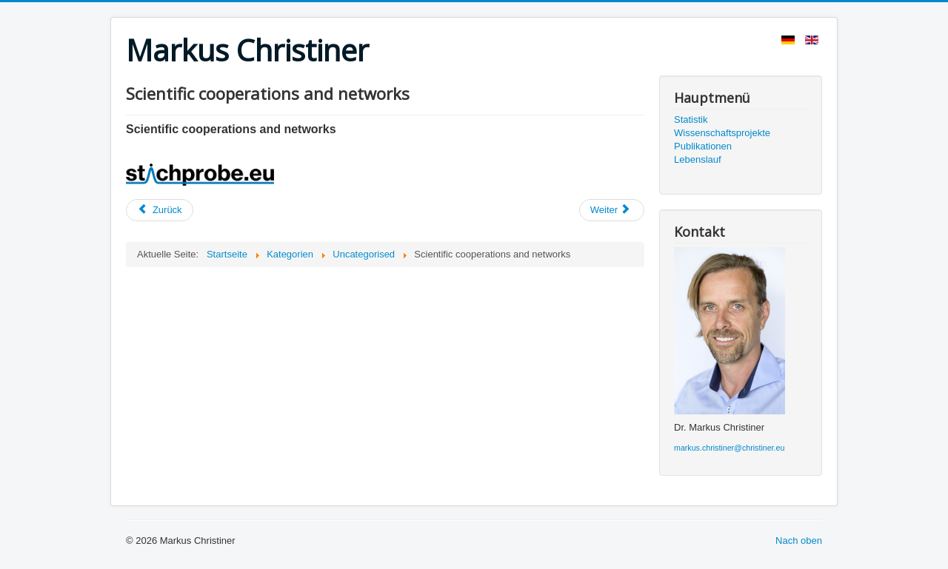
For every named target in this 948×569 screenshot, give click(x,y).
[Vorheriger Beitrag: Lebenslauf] (159, 210)
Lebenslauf (697, 159)
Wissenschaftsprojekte (722, 132)
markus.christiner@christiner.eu (729, 447)
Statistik (691, 119)
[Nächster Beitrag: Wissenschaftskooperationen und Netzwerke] (611, 210)
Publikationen (703, 146)
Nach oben (798, 540)
